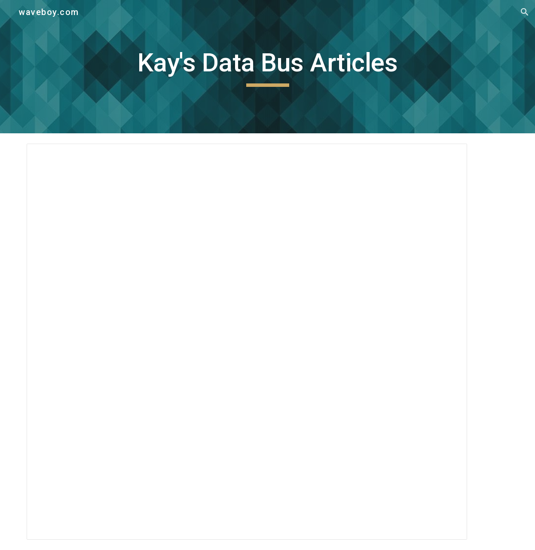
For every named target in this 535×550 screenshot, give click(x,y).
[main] (267, 66)
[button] (524, 12)
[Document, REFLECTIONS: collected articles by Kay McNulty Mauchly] (247, 342)
